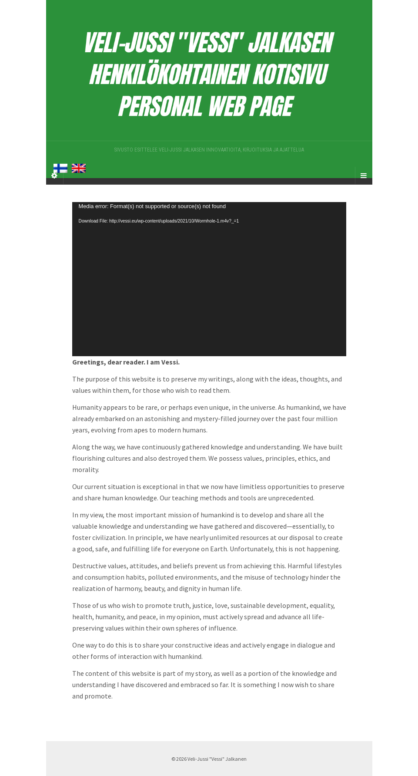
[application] (209, 279)
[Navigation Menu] (363, 175)
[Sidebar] (55, 175)
